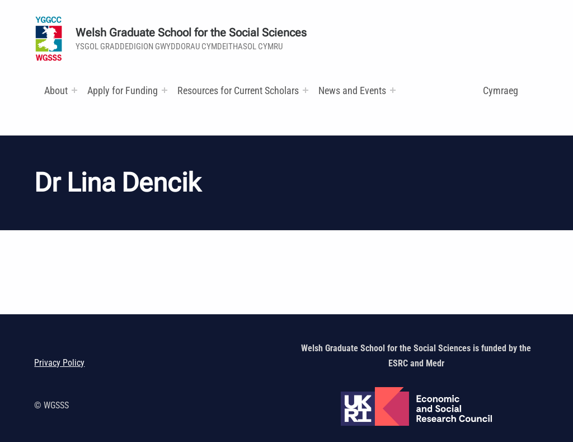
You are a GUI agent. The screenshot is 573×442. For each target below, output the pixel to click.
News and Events (352, 90)
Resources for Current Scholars (238, 90)
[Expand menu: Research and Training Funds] (305, 90)
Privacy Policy (59, 362)
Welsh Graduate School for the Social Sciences (191, 32)
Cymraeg (500, 90)
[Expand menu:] (74, 90)
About (56, 90)
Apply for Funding (122, 90)
